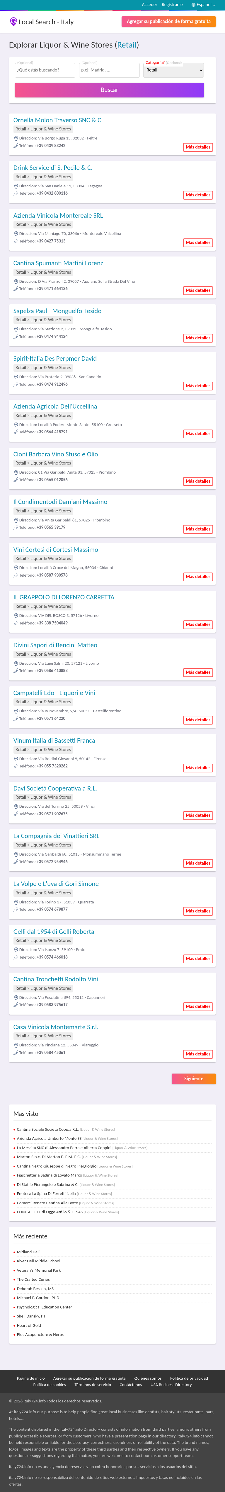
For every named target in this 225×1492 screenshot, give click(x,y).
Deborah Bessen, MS (35, 1288)
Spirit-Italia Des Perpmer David (55, 358)
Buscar (109, 90)
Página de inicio (31, 1378)
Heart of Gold (29, 1325)
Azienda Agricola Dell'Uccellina (55, 406)
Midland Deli (28, 1251)
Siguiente (193, 1079)
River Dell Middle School (38, 1261)
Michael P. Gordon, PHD (38, 1297)
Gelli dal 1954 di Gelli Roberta (53, 931)
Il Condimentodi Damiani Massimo (60, 502)
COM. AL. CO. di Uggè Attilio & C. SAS (68, 1211)
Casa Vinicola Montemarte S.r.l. (55, 1027)
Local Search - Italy (46, 21)
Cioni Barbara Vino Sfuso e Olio (55, 454)
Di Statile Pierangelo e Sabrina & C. (66, 1184)
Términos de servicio (93, 1384)
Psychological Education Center (44, 1307)
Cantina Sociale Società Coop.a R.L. (66, 1129)
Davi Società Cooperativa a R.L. (55, 788)
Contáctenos (131, 1384)
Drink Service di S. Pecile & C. (53, 167)
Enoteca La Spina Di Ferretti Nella (64, 1193)
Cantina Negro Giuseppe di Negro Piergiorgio (75, 1166)
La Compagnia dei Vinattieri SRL (56, 836)
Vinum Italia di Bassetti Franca (54, 740)
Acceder (149, 4)
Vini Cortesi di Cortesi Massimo (55, 549)
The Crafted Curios (33, 1279)
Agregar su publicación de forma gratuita (169, 21)
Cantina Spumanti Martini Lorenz (58, 263)
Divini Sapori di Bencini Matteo (55, 645)
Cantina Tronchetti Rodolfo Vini (55, 979)
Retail (127, 44)
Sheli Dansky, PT (31, 1316)
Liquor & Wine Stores (50, 129)
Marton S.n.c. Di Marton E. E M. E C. (67, 1156)
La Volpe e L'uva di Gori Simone (56, 884)
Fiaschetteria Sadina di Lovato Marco (67, 1175)
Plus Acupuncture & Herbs (40, 1334)
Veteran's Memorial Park (39, 1270)
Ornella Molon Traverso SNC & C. (58, 120)
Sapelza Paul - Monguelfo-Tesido (57, 311)
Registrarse (172, 4)
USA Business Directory (171, 1384)
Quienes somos (147, 1378)
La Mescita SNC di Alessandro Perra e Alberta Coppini (82, 1147)
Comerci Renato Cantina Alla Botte (65, 1202)
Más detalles (198, 147)
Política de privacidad (189, 1378)
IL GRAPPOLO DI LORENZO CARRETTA (64, 597)
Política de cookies (49, 1384)
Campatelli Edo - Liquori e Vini (54, 693)
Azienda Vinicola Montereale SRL (58, 215)
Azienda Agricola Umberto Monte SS (67, 1138)
